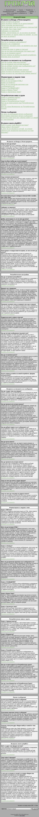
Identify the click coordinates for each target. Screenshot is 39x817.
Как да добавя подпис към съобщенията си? (18, 66)
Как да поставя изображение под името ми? (18, 51)
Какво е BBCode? (8, 79)
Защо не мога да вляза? (10, 22)
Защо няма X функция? (10, 127)
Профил (31, 11)
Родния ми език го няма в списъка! (14, 49)
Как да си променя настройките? (14, 42)
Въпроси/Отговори (10, 10)
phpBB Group (25, 749)
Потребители (28, 10)
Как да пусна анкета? (9, 68)
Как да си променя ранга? (11, 53)
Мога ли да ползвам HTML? (12, 81)
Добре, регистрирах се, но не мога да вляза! (18, 33)
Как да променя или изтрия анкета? (15, 70)
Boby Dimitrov (22, 815)
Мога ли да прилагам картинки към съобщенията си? (14, 85)
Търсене (20, 10)
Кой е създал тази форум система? (14, 125)
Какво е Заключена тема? (11, 92)
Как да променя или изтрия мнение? (15, 64)
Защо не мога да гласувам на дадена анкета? (19, 73)
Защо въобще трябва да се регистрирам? (17, 23)
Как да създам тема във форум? (13, 62)
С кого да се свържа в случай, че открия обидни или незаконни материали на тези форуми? (17, 130)
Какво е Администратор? (10, 97)
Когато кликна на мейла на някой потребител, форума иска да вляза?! (19, 56)
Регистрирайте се (20, 11)
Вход (30, 13)
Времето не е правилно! (10, 44)
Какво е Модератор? (9, 99)
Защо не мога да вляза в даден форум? (16, 71)
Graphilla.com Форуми (7, 14)
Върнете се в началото (8, 158)
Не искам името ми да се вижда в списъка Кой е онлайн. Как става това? (19, 28)
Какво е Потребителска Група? (13, 101)
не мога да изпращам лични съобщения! (17, 114)
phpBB (16, 814)
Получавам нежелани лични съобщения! (17, 116)
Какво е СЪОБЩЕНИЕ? (10, 88)
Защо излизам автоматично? (12, 25)
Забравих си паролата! (10, 31)
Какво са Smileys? (8, 82)
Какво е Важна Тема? (9, 90)
